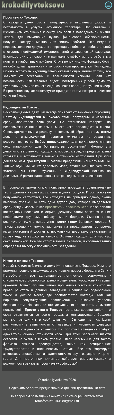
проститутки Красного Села (66, 207)
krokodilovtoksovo (52, 5)
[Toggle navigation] (108, 5)
